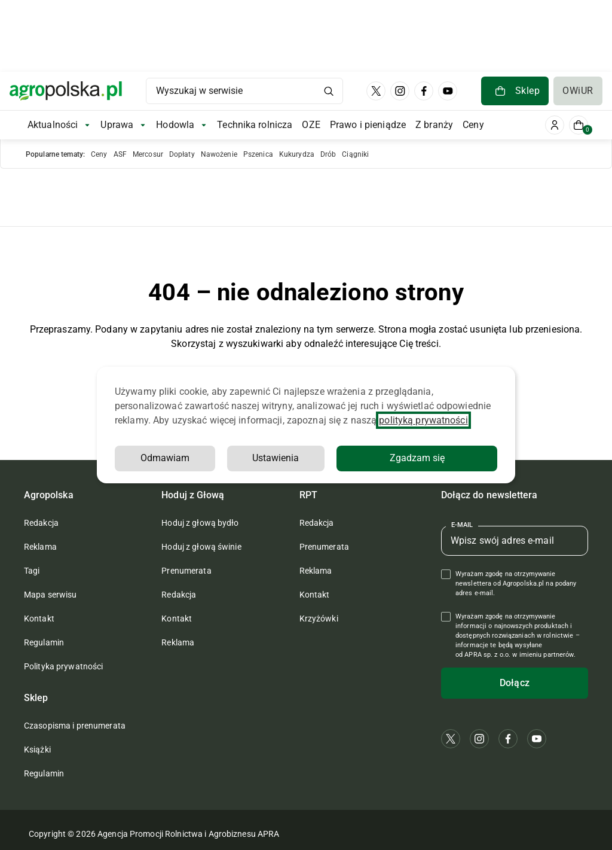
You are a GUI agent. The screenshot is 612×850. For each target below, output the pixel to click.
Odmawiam (164, 458)
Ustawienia (275, 458)
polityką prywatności (423, 420)
